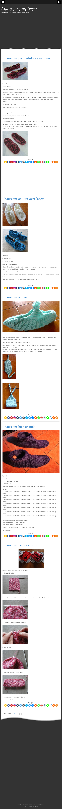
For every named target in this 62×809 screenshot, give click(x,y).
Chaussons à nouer (16, 297)
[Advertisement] (15, 32)
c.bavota (36, 806)
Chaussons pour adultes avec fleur (26, 58)
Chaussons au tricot (19, 8)
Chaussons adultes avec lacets (23, 199)
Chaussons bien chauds (19, 427)
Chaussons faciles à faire (20, 545)
